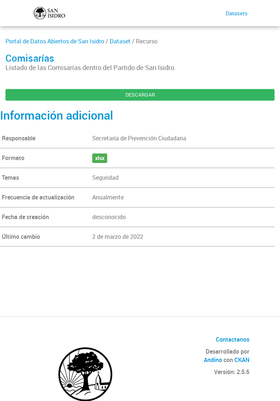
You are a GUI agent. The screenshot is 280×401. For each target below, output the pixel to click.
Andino (213, 360)
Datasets (237, 13)
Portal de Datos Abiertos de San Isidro (54, 41)
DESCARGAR (140, 94)
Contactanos (232, 339)
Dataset (120, 41)
